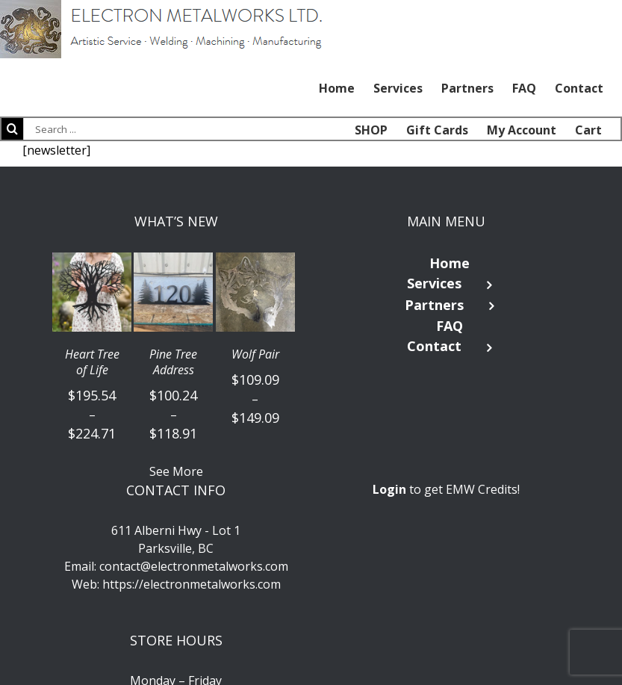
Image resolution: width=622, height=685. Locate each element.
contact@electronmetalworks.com (193, 566)
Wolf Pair (255, 354)
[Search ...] (96, 129)
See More (176, 471)
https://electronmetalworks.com (191, 584)
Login (389, 489)
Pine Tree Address (173, 362)
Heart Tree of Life (92, 362)
